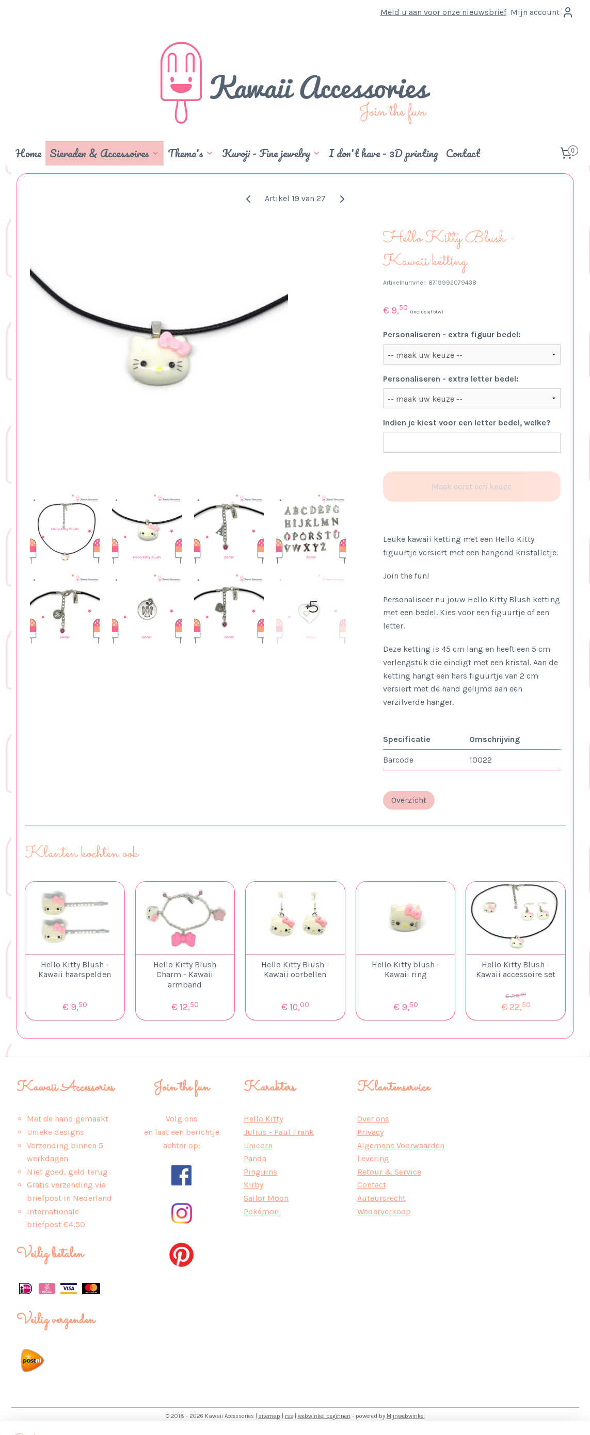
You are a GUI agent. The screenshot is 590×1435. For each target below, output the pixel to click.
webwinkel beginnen (324, 1416)
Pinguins (260, 1172)
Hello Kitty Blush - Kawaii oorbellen (295, 969)
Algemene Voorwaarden (400, 1145)
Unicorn (258, 1145)
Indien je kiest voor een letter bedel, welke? (466, 422)
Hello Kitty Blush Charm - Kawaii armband (184, 974)
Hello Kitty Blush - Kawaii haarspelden (74, 969)
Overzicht (408, 800)
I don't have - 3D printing (383, 153)
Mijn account (542, 12)
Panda (255, 1158)
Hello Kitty (263, 1119)
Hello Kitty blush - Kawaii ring (405, 969)
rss (289, 1416)
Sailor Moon (266, 1198)
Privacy (370, 1132)
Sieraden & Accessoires (105, 153)
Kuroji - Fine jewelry (271, 153)
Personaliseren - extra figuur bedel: (451, 334)
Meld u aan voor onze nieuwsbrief (443, 12)
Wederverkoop (384, 1211)
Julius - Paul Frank (279, 1132)
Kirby (253, 1185)
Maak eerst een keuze (472, 486)
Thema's (191, 153)
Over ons (373, 1119)
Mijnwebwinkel (406, 1416)
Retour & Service (389, 1172)
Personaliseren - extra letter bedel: (450, 379)
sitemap (269, 1416)
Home (28, 153)
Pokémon (261, 1211)
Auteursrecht (381, 1198)
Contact (463, 153)
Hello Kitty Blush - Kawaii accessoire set (515, 969)
